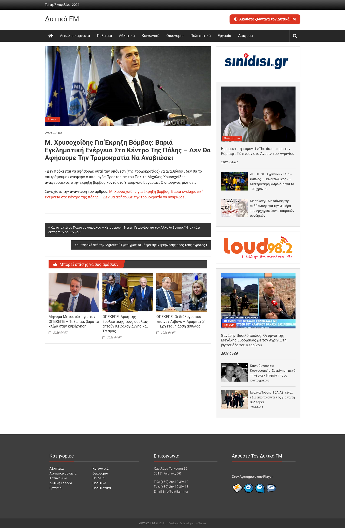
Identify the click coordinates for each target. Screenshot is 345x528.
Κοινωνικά (150, 35)
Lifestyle (229, 325)
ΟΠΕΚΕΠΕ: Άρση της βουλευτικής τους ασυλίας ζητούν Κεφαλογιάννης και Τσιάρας (125, 323)
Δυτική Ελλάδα (60, 483)
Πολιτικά (104, 35)
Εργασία (224, 35)
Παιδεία (98, 478)
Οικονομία (175, 35)
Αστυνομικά (58, 478)
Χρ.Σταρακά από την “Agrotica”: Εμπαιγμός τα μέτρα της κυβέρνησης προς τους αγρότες (140, 245)
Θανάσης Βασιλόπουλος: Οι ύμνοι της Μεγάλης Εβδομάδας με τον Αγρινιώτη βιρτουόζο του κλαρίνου (253, 340)
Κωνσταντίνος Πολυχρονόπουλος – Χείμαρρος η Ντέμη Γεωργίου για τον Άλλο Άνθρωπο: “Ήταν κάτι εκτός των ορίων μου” (124, 230)
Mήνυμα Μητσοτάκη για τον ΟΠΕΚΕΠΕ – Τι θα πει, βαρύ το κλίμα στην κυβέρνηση (74, 321)
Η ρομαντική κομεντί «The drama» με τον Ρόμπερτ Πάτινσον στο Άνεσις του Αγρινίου (257, 151)
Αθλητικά (127, 35)
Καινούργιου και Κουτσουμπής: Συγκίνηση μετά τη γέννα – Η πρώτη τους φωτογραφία (272, 373)
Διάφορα (245, 35)
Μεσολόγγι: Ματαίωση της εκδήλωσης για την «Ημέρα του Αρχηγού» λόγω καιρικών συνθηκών (272, 208)
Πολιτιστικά (201, 35)
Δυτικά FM (62, 19)
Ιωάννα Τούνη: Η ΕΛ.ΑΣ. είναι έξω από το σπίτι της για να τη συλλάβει (272, 397)
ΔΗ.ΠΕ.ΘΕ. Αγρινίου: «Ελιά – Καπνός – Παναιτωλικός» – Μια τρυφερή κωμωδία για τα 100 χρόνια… (272, 181)
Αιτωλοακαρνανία (75, 35)
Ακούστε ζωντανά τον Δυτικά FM (265, 19)
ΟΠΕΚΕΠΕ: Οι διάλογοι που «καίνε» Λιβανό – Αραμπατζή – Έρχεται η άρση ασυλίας (180, 321)
